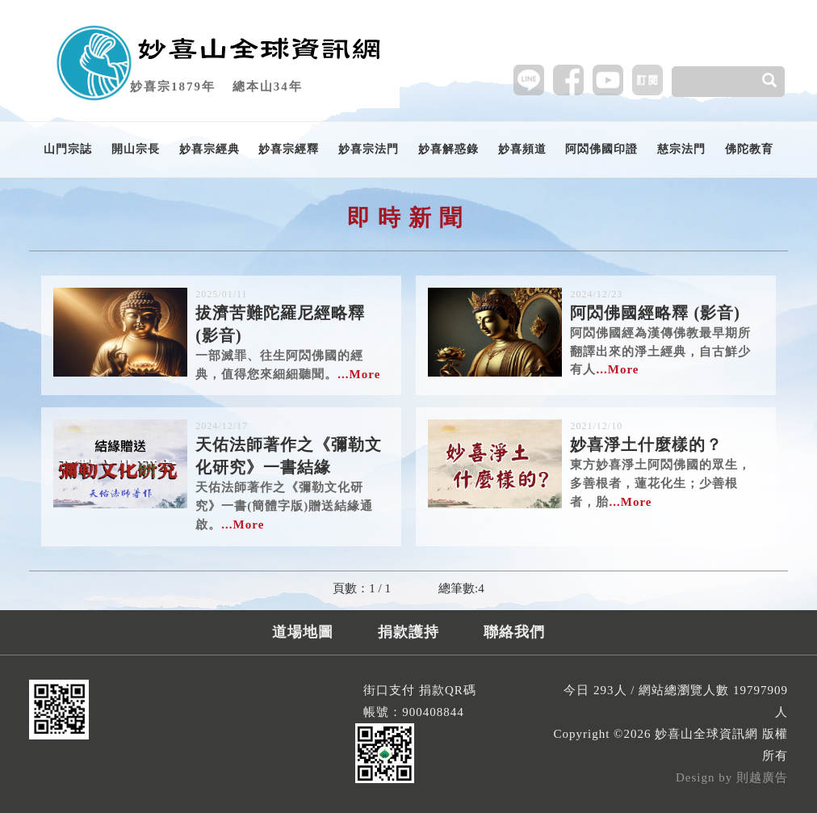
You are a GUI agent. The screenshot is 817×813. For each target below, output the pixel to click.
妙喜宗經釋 (288, 149)
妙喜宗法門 (368, 149)
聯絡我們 (514, 632)
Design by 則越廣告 (732, 777)
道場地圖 (302, 632)
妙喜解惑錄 (448, 149)
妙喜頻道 (522, 149)
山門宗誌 (68, 149)
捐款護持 (408, 632)
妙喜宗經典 (209, 149)
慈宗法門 (681, 149)
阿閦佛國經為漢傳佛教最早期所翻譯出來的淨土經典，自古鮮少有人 (667, 332)
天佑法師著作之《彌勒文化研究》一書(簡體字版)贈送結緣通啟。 (292, 474)
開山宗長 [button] (135, 149)
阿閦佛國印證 (601, 149)
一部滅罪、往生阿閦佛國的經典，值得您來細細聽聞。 (292, 334)
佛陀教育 (749, 149)
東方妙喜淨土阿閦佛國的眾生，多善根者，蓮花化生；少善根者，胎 (667, 463)
